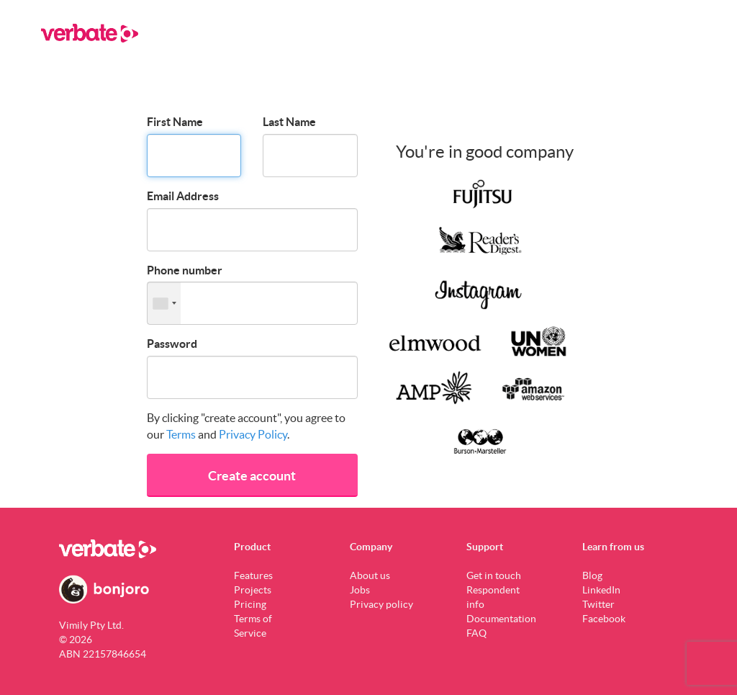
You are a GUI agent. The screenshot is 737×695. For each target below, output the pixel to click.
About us (370, 575)
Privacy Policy (253, 434)
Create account (252, 475)
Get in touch (493, 575)
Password (172, 343)
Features (253, 575)
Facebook (603, 618)
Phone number (184, 270)
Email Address (183, 195)
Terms (181, 434)
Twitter (598, 604)
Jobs (360, 590)
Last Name (289, 121)
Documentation (501, 618)
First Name (175, 121)
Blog (592, 575)
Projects (252, 590)
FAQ (476, 633)
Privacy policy (381, 604)
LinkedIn (601, 590)
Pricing (250, 604)
